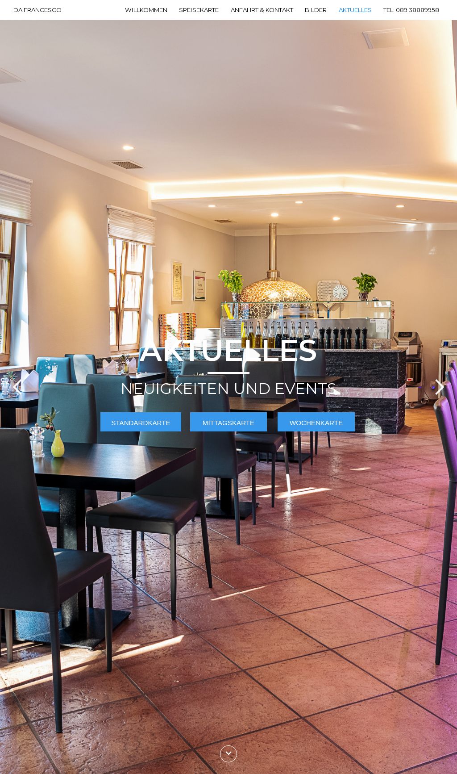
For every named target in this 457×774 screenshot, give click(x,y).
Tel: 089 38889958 (411, 10)
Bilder (316, 10)
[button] (18, 387)
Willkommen (146, 10)
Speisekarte (199, 10)
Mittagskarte (228, 423)
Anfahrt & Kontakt (262, 10)
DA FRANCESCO (37, 10)
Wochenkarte (316, 423)
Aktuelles (355, 10)
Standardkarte (140, 423)
